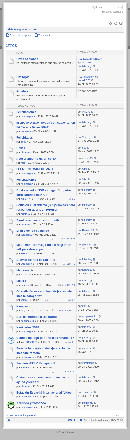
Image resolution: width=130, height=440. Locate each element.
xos (84, 147)
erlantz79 (87, 158)
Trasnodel (87, 392)
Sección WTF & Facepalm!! (35, 363)
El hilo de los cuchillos (32, 230)
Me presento (25, 270)
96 (60, 310)
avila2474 (26, 131)
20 (61, 238)
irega (23, 141)
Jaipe (24, 300)
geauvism (87, 244)
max (23, 162)
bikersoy (87, 66)
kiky (23, 310)
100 (73, 310)
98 (66, 310)
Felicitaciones (26, 112)
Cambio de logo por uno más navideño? (45, 338)
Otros (11, 45)
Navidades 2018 (27, 327)
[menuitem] (110, 23)
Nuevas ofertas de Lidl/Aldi (35, 259)
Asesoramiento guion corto (36, 158)
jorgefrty (86, 327)
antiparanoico (89, 316)
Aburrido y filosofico (31, 403)
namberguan (28, 116)
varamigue (26, 234)
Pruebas (22, 91)
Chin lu (21, 148)
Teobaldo (26, 253)
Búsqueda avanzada (112, 12)
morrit (24, 285)
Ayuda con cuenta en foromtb (37, 220)
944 (84, 179)
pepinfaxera (27, 321)
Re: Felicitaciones (88, 76)
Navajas (22, 306)
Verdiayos (87, 137)
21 (64, 238)
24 (74, 238)
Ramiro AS (88, 230)
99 (69, 310)
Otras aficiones (27, 59)
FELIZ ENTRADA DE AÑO (34, 169)
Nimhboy (87, 259)
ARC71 (86, 80)
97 (63, 310)
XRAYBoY (31, 342)
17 (61, 371)
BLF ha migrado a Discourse (36, 316)
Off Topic (22, 77)
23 (71, 238)
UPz (84, 168)
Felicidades (24, 137)
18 (64, 371)
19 (68, 371)
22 (68, 238)
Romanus (87, 402)
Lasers (21, 280)
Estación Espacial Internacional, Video (44, 392)
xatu (84, 305)
